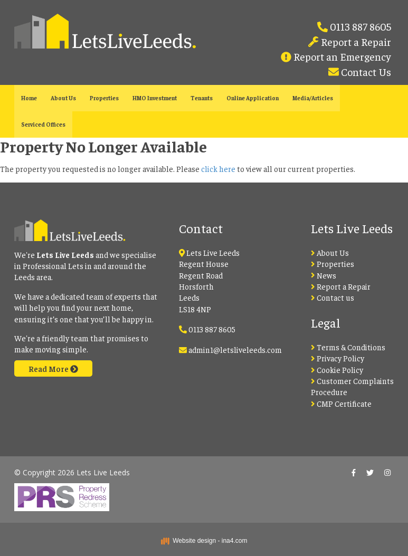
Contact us (332, 297)
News (323, 275)
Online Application (252, 97)
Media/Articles (312, 97)
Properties (104, 97)
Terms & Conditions (348, 347)
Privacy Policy (337, 358)
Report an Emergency (341, 56)
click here (218, 169)
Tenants (202, 97)
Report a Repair (355, 41)
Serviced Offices (43, 124)
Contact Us (365, 71)
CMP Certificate (341, 403)
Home (29, 97)
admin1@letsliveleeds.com (235, 349)
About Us (63, 97)
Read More (53, 368)
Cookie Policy (337, 370)
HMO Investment (154, 97)
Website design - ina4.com (204, 540)
